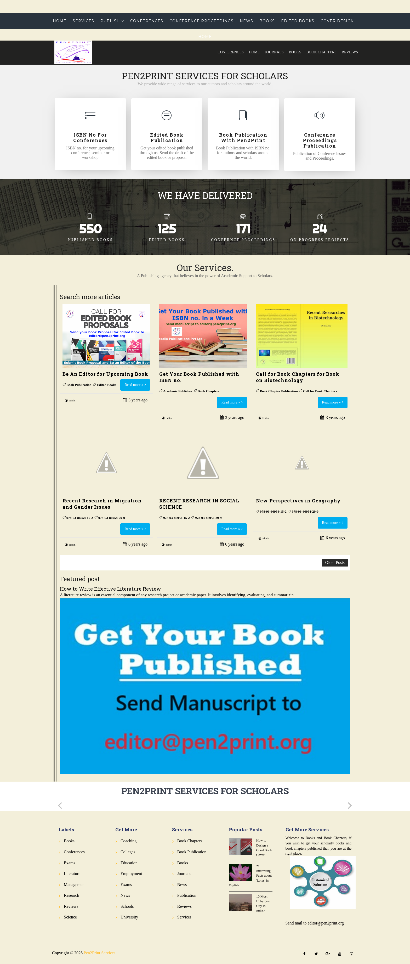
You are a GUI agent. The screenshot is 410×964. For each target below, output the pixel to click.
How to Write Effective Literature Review (110, 588)
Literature (72, 873)
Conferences (231, 52)
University (129, 917)
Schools (127, 906)
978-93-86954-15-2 (79, 518)
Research (71, 895)
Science (70, 917)
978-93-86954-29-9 (111, 518)
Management (75, 884)
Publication (186, 895)
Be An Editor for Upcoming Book (105, 374)
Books (295, 52)
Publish (110, 21)
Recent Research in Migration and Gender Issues (102, 503)
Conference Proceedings (201, 21)
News (246, 21)
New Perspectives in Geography (298, 500)
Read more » (133, 385)
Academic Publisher (177, 391)
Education (129, 863)
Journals (274, 52)
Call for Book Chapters (320, 391)
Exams (69, 863)
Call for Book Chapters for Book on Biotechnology (297, 377)
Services (83, 21)
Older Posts (335, 562)
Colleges (128, 852)
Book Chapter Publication (279, 391)
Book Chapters (321, 52)
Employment (131, 873)
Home (254, 52)
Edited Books (297, 21)
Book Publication (79, 385)
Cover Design (337, 21)
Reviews (350, 52)
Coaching (128, 841)
